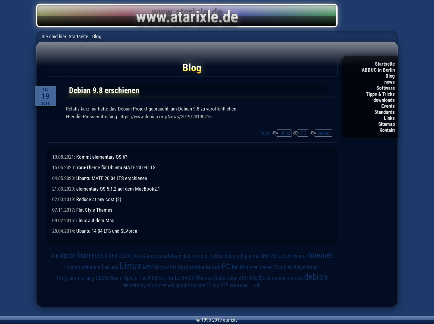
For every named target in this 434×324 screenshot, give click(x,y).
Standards (384, 112)
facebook (164, 285)
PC (304, 133)
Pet (235, 267)
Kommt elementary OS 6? (101, 157)
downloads (384, 100)
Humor (300, 256)
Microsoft (165, 267)
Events (388, 106)
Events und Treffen (204, 256)
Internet (320, 255)
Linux (284, 133)
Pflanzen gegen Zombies (266, 267)
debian (324, 133)
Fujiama (249, 256)
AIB (55, 256)
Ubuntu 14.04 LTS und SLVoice (106, 231)
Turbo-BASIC (181, 278)
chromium (276, 278)
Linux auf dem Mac (95, 220)
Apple (67, 255)
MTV (148, 267)
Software (385, 88)
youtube (239, 285)
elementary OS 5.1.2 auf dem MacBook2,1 (118, 189)
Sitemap (386, 124)
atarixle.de (251, 277)
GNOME (267, 256)
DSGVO (126, 256)
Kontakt (387, 130)
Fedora (232, 256)
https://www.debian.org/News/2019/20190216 (165, 117)
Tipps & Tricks (380, 94)
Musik (213, 267)
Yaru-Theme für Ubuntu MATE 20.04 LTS (116, 167)
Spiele (130, 277)
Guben (284, 256)
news (389, 82)
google (182, 285)
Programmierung (75, 277)
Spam (116, 278)
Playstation (306, 267)
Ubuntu (204, 278)
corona (295, 278)
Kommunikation (83, 267)
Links (389, 118)
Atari (83, 255)
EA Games (146, 256)
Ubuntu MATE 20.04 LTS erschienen (111, 178)
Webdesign (225, 278)
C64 (113, 256)
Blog (390, 76)
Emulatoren (170, 256)
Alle (258, 285)
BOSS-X (100, 256)
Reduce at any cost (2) (98, 199)
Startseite (385, 64)
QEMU (102, 278)
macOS (220, 285)
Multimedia (191, 267)
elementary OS (137, 285)
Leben (110, 267)
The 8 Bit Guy (153, 278)
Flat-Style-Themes (94, 210)
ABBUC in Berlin (378, 70)
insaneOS (201, 285)
